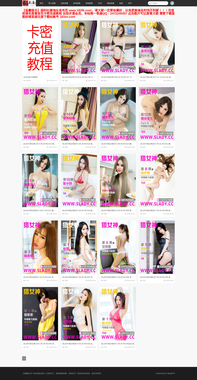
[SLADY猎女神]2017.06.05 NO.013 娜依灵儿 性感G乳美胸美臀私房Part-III (130, 144)
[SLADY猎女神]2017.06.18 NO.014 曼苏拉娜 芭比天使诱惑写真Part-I (89, 144)
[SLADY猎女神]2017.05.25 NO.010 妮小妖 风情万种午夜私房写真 (88, 210)
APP (130, 3)
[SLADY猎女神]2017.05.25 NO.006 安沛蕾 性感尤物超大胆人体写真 (128, 277)
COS (100, 3)
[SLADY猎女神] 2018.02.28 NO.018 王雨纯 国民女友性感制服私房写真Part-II (92, 77)
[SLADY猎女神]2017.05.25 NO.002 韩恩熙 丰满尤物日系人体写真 (49, 277)
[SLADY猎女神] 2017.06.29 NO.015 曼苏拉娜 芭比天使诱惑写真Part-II (51, 144)
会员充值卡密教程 (30, 77)
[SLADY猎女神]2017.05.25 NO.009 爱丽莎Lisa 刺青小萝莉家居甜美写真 (129, 210)
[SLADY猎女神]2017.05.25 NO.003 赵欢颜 (79, 344)
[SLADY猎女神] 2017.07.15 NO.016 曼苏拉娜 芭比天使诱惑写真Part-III (168, 77)
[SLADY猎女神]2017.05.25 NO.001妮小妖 (117, 344)
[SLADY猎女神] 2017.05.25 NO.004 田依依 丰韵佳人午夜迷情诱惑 (49, 344)
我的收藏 (110, 3)
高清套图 (76, 3)
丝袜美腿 (64, 3)
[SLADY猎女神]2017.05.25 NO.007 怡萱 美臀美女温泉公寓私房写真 (89, 277)
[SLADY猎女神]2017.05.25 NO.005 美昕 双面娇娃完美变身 (163, 277)
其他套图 (89, 3)
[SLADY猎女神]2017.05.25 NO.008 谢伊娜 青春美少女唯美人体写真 (167, 210)
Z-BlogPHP (170, 373)
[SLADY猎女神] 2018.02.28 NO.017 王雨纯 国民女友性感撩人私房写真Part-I (131, 77)
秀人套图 (52, 3)
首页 (41, 3)
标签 (121, 3)
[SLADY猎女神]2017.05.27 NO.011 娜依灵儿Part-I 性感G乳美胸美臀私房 (52, 210)
